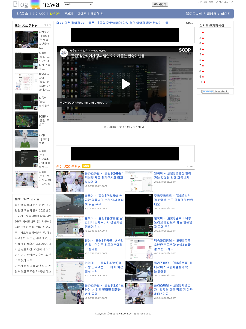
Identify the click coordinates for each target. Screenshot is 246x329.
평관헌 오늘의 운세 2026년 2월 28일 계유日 (42, 205)
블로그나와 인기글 (27, 199)
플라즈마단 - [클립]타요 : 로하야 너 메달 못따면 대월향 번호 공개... (104, 289)
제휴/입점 (97, 14)
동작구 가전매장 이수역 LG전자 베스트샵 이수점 (45, 255)
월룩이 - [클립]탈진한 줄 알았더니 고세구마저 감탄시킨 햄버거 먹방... (104, 222)
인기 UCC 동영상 (68, 166)
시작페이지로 (205, 1)
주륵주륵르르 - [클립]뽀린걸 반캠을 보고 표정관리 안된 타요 (173, 199)
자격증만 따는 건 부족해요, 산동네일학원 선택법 (45, 238)
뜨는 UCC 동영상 (26, 25)
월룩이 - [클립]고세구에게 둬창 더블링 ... (44, 60)
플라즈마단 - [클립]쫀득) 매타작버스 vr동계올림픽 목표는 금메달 (173, 267)
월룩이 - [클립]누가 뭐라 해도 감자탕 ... (45, 180)
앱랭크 (211, 13)
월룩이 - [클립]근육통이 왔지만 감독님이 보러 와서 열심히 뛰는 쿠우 (104, 199)
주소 (122, 127)
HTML (141, 127)
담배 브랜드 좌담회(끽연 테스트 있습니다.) (41, 271)
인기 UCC (39, 14)
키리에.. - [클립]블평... (44, 139)
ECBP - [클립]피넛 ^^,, (44, 120)
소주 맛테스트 (23, 260)
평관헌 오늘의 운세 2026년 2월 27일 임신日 (42, 210)
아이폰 (82, 14)
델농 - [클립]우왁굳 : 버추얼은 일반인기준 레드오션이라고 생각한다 (104, 244)
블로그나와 (194, 13)
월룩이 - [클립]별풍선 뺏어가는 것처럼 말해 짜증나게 (172, 175)
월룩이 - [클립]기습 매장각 (44, 101)
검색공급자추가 (225, 1)
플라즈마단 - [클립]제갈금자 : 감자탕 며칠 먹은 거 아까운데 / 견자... (173, 289)
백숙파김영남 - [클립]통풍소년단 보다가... (44, 81)
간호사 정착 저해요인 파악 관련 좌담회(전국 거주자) (47, 266)
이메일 (112, 127)
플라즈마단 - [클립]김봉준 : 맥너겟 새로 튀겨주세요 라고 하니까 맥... (104, 177)
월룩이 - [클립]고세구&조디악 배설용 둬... (44, 159)
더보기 (47, 25)
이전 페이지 (72, 23)
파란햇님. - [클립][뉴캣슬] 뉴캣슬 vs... (45, 39)
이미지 (226, 13)
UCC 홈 (22, 13)
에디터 (131, 127)
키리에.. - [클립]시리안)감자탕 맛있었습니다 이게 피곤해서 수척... (104, 267)
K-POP (55, 14)
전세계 (68, 14)
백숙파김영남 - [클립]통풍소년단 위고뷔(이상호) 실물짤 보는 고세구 (172, 244)
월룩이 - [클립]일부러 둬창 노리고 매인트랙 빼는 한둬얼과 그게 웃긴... (173, 222)
